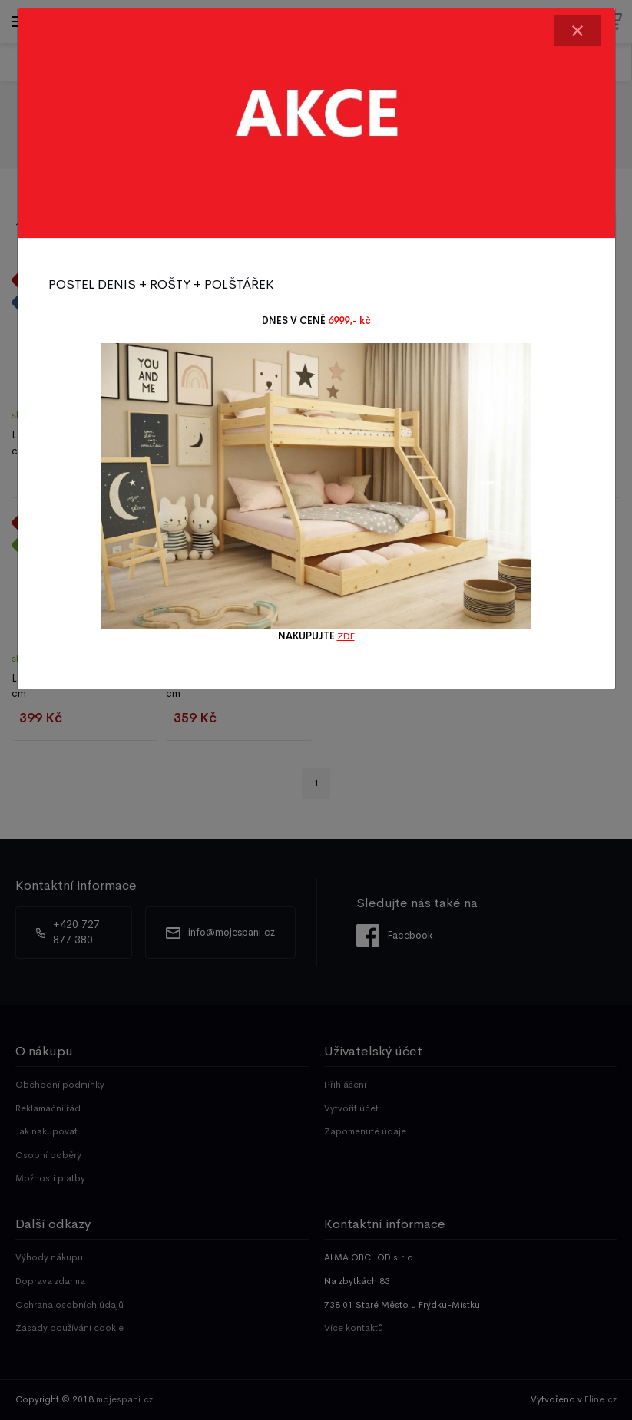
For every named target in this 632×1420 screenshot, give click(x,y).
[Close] (577, 30)
